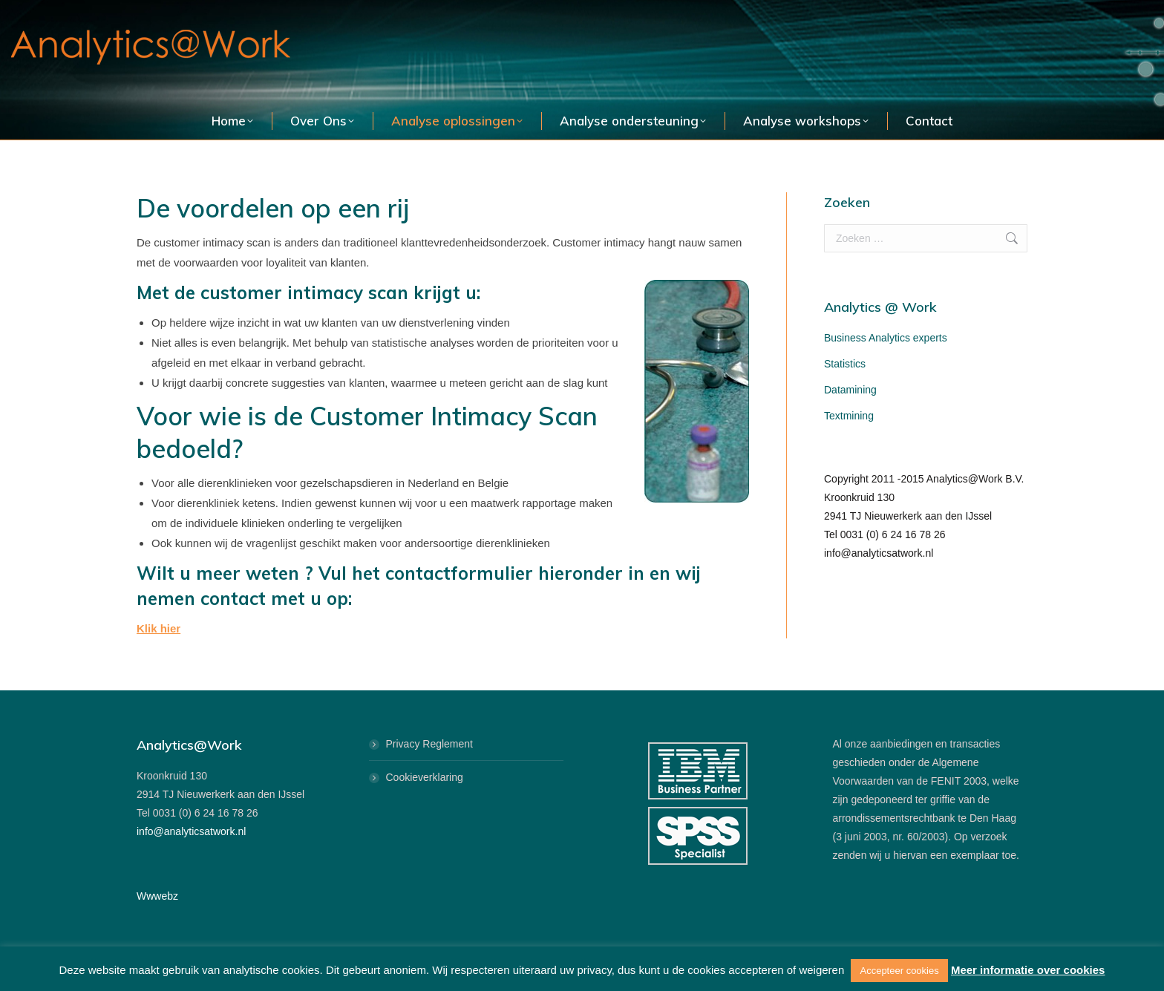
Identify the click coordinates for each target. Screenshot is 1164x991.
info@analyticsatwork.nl (191, 831)
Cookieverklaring (424, 777)
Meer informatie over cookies (1028, 970)
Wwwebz (157, 896)
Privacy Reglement (430, 744)
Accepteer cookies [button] (899, 970)
